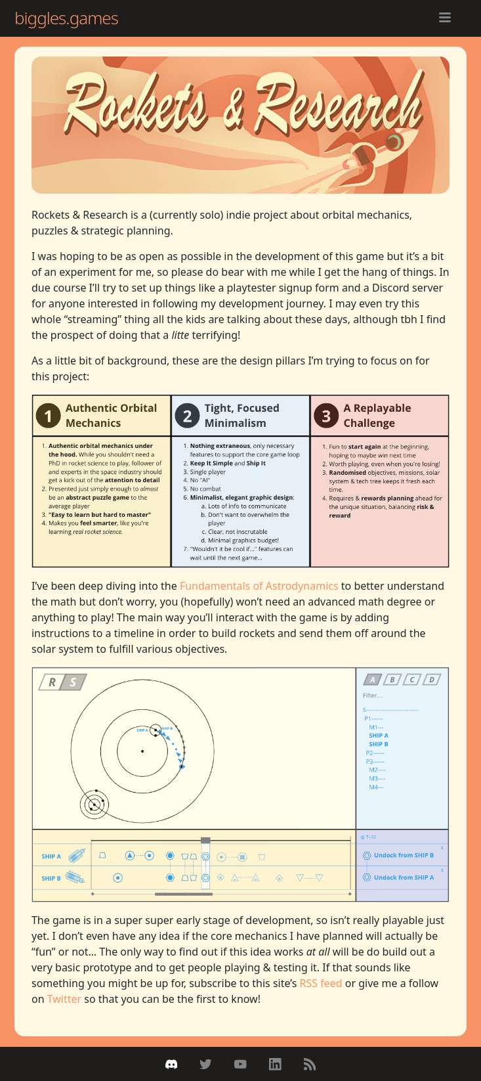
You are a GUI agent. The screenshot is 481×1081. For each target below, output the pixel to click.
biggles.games (66, 18)
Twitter (64, 999)
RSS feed (321, 983)
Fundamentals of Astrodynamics (259, 586)
